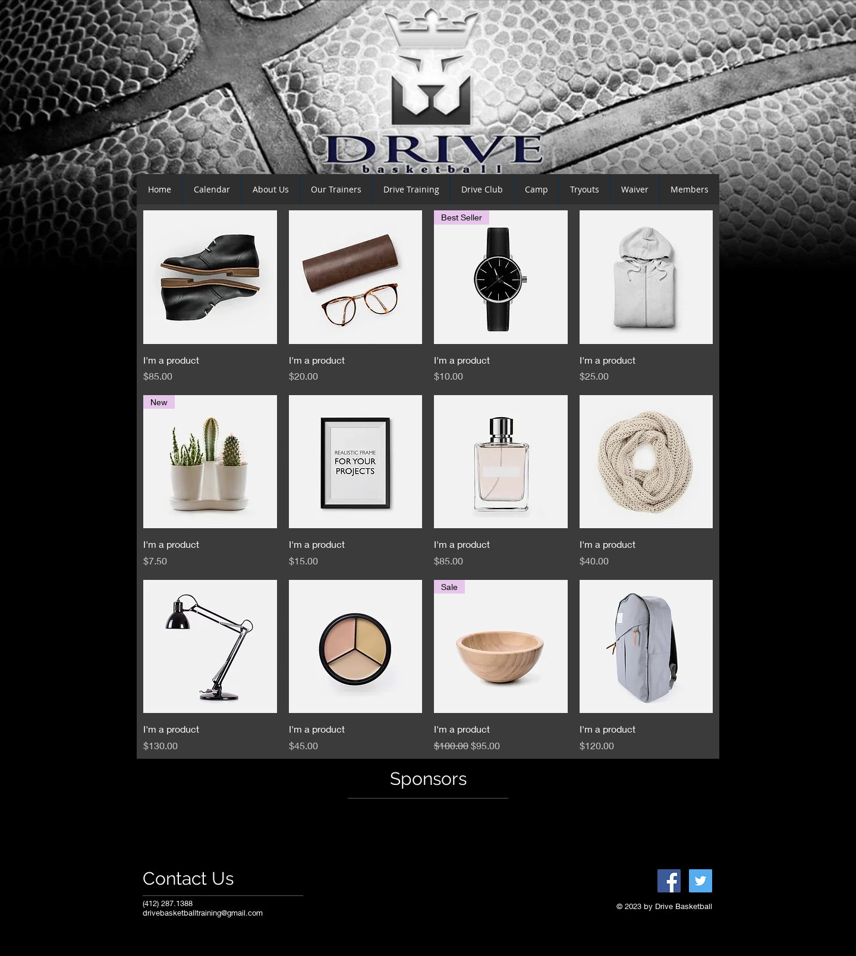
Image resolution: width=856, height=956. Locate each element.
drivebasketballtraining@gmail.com (203, 912)
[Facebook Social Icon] (669, 880)
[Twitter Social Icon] (700, 880)
